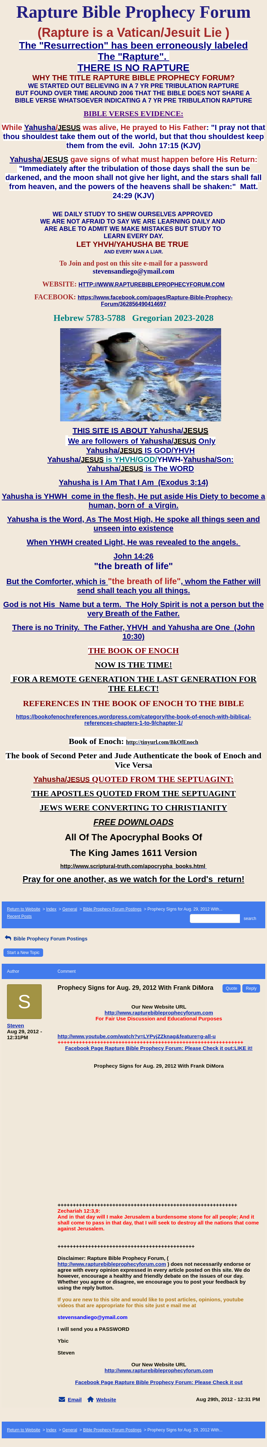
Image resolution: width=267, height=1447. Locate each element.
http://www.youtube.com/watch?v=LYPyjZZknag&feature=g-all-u (137, 1036)
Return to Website (23, 909)
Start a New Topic (23, 952)
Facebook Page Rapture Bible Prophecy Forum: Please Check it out (159, 1382)
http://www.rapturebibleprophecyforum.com (159, 1013)
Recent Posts (19, 916)
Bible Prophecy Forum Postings (112, 909)
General (69, 909)
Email (75, 1399)
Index (51, 909)
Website (106, 1399)
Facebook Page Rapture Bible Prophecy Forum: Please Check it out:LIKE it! (158, 1048)
